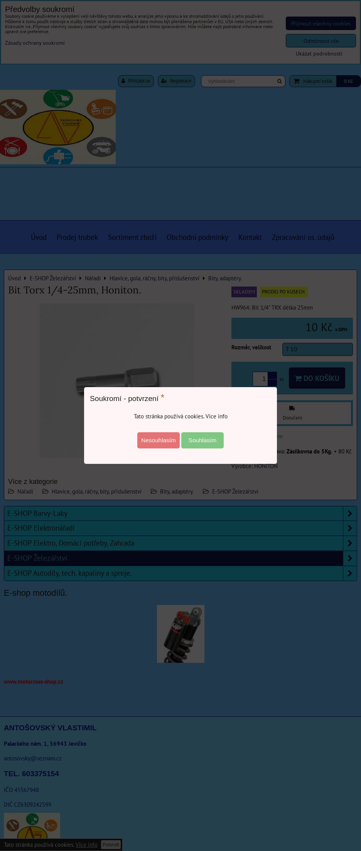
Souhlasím (203, 440)
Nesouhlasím (158, 440)
